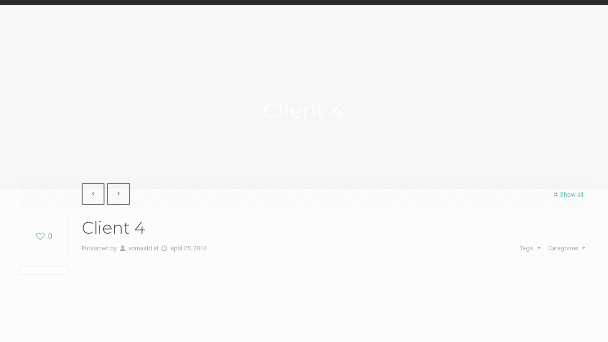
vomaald (140, 248)
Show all (567, 194)
